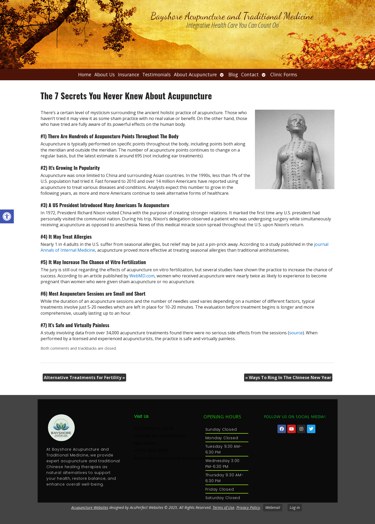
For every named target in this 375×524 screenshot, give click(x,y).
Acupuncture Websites (89, 507)
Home (84, 74)
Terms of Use (223, 507)
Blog (233, 74)
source (296, 333)
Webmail (272, 507)
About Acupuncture (195, 74)
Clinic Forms (283, 74)
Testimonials (156, 74)
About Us (104, 74)
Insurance (128, 74)
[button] (7, 216)
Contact (250, 74)
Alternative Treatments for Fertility (84, 377)
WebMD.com (142, 276)
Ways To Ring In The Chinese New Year (288, 377)
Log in (295, 507)
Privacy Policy (248, 507)
